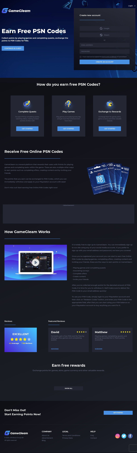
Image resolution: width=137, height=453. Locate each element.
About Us (45, 436)
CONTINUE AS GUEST (12, 48)
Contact (93, 438)
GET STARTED (27, 129)
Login (131, 6)
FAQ (92, 436)
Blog (44, 441)
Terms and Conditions (71, 436)
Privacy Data (67, 438)
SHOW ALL (68, 388)
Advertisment (47, 438)
